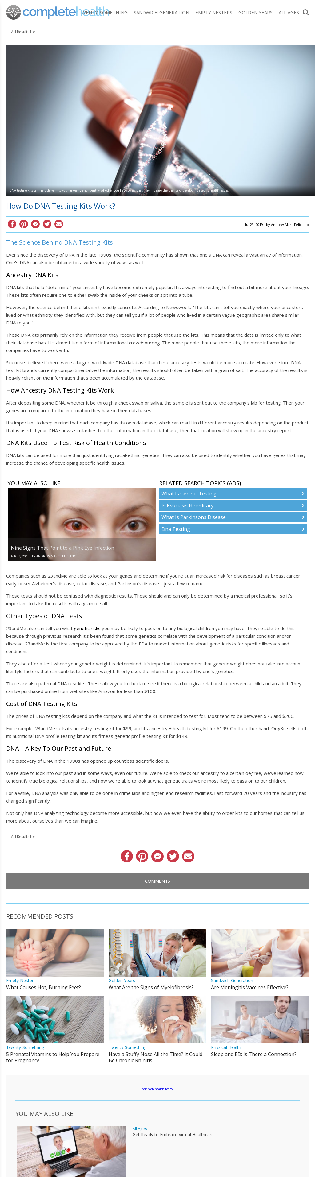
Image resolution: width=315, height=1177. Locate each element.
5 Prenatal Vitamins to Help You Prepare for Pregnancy (52, 1057)
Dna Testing (175, 529)
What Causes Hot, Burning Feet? (43, 987)
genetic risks (87, 628)
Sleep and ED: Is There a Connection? (254, 1054)
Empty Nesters (213, 12)
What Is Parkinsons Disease (193, 517)
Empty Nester (20, 980)
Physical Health (226, 1047)
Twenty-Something (103, 12)
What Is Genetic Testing (189, 493)
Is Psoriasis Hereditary (187, 505)
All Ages (289, 12)
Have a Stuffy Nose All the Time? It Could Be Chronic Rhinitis (155, 1057)
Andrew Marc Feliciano (290, 224)
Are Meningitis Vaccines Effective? (250, 987)
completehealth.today (157, 1089)
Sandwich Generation (161, 12)
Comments (157, 881)
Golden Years (255, 12)
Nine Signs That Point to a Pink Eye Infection (62, 547)
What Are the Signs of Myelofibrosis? (151, 987)
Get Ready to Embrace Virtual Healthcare (173, 1134)
